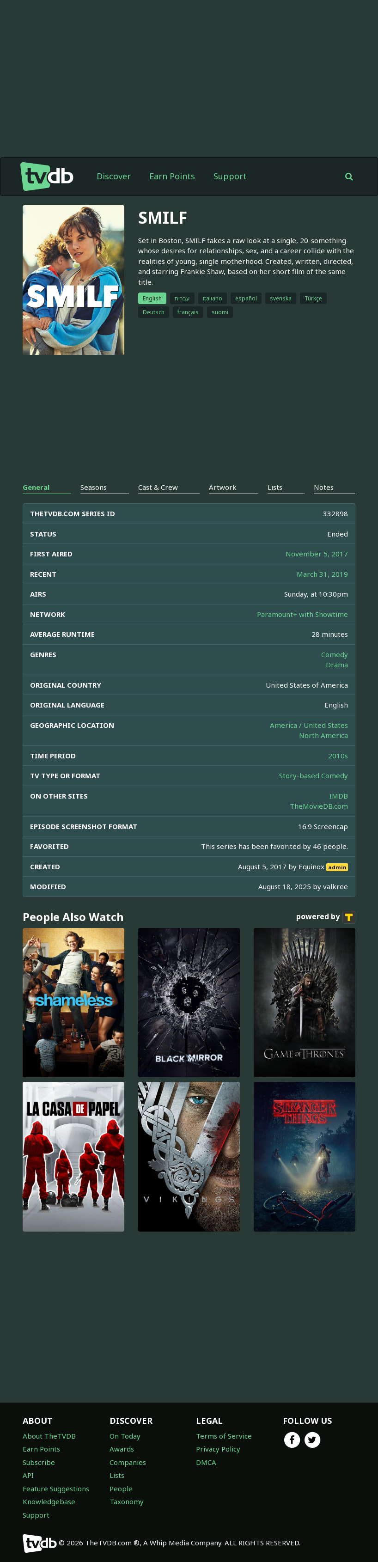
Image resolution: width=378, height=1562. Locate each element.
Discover (114, 176)
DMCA (206, 1462)
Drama (337, 664)
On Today (125, 1435)
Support (230, 176)
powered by (325, 917)
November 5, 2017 (317, 553)
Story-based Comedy (313, 775)
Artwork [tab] (223, 487)
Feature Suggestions (56, 1488)
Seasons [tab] (93, 487)
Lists (117, 1475)
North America (323, 735)
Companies (128, 1462)
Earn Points (172, 176)
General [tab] (36, 487)
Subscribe (39, 1462)
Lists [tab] (275, 487)
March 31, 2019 (322, 574)
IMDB (338, 795)
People (121, 1488)
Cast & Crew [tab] (158, 487)
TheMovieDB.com (319, 806)
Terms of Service (224, 1435)
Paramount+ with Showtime (302, 614)
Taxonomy (127, 1501)
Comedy (334, 654)
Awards (122, 1448)
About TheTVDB (49, 1435)
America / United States (309, 725)
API (28, 1475)
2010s (338, 755)
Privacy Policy (218, 1448)
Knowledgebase (49, 1501)
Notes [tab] (324, 487)
